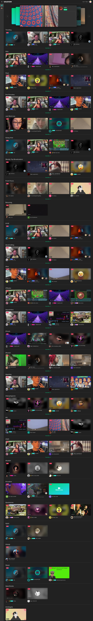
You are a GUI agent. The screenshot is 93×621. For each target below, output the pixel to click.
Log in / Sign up (85, 1)
